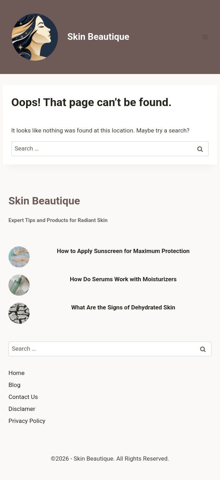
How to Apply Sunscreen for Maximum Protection (123, 250)
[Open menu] (205, 36)
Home (16, 372)
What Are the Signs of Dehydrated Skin (123, 307)
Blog (14, 384)
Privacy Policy (26, 420)
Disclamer (21, 408)
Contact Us (23, 396)
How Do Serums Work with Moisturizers (123, 279)
